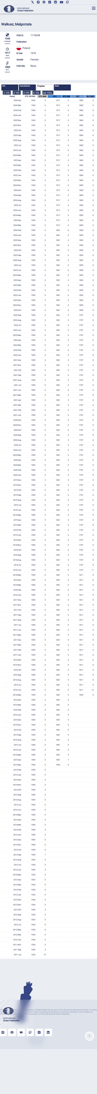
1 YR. (6, 92)
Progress (41, 86)
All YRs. (48, 92)
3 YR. (26, 92)
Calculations (25, 86)
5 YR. (36, 92)
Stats (57, 86)
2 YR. (16, 92)
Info (3, 86)
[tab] (9, 87)
